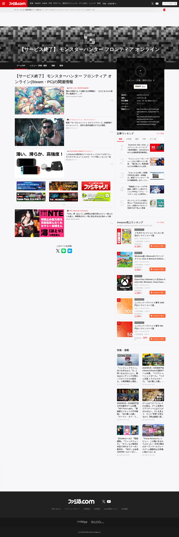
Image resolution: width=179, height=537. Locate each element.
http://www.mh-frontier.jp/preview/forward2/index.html (148, 118)
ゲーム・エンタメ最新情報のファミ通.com (28, 10)
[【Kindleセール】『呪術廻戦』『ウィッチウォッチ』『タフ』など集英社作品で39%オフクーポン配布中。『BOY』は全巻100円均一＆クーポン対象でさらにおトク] (128, 430)
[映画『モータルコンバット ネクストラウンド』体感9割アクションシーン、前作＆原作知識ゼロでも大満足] (39, 132)
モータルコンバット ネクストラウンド (82, 120)
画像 (53, 66)
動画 (99, 4)
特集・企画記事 (109, 4)
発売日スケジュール (70, 4)
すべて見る (160, 133)
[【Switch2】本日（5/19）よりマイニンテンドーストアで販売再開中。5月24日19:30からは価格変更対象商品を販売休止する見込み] (157, 148)
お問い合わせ (58, 509)
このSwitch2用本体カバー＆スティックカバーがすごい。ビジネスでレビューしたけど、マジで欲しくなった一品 (89, 157)
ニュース (93, 4)
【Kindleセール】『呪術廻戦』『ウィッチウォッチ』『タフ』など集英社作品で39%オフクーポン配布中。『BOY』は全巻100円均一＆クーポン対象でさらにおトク (127, 445)
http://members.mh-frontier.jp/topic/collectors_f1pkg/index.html (148, 111)
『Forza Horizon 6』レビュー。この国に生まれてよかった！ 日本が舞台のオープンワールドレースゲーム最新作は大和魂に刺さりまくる (153, 445)
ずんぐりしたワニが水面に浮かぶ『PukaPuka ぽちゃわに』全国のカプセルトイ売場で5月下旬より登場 (137, 204)
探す (144, 87)
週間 (136, 139)
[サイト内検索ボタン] (169, 3)
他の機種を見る (150, 101)
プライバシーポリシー (73, 509)
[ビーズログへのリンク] (97, 522)
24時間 (128, 139)
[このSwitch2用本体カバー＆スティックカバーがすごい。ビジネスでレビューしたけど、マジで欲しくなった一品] (39, 164)
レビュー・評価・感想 (38, 66)
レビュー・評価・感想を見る (139, 80)
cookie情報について (109, 509)
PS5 (50, 4)
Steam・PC (140, 101)
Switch (44, 4)
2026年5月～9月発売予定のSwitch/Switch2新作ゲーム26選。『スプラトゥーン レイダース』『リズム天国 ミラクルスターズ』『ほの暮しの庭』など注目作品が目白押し (153, 375)
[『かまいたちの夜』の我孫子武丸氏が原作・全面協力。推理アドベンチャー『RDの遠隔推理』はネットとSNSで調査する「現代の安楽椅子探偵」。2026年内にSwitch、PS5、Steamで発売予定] (157, 175)
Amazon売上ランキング (130, 222)
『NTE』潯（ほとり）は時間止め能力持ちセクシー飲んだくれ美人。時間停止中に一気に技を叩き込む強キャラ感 (89, 216)
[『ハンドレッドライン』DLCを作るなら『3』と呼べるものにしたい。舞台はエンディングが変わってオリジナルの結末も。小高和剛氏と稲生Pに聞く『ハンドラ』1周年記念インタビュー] (128, 360)
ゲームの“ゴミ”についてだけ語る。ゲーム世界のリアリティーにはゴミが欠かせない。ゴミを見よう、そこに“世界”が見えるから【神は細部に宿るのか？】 (152, 410)
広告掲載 (122, 509)
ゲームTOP (21, 66)
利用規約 (87, 509)
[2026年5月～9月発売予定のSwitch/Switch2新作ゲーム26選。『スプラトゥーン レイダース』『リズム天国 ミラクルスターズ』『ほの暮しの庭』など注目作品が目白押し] (153, 360)
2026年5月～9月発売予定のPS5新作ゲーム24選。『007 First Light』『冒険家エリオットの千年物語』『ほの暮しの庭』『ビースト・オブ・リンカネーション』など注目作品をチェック (128, 410)
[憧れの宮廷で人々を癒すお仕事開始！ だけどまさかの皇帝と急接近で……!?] (39, 100)
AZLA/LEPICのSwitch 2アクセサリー (81, 151)
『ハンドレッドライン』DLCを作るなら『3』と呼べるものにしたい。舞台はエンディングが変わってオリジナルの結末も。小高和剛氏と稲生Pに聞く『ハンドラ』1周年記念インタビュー (127, 375)
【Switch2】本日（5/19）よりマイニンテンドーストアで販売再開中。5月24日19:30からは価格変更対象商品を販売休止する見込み (138, 149)
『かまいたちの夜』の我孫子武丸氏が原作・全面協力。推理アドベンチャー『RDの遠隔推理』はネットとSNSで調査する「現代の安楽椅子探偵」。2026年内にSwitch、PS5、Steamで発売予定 (138, 177)
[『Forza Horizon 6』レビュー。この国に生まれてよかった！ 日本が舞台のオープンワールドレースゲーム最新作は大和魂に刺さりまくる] (153, 430)
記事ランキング (125, 133)
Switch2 (38, 4)
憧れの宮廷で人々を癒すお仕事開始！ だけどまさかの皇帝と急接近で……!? (89, 92)
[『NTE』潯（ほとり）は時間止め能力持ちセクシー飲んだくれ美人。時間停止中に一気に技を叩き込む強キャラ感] (39, 223)
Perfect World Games (73, 222)
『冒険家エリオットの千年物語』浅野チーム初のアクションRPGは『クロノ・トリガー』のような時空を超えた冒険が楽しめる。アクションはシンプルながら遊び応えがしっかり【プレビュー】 (137, 190)
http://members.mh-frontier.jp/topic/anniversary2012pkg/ (148, 123)
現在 (120, 139)
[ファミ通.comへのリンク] (17, 3)
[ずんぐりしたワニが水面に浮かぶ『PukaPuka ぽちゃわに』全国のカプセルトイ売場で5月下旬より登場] (157, 203)
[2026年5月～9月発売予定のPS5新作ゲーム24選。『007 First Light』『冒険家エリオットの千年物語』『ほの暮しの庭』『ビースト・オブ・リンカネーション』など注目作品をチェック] (128, 395)
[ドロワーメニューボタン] (3, 3)
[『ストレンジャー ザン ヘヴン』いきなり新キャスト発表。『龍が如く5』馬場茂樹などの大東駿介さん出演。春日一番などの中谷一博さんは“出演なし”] (157, 161)
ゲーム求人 (84, 4)
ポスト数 (152, 139)
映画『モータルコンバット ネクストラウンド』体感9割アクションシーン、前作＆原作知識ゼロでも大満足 (89, 124)
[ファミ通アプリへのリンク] (82, 522)
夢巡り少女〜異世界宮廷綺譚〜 (79, 88)
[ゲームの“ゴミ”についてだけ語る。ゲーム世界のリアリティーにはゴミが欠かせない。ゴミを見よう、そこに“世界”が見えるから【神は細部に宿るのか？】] (153, 395)
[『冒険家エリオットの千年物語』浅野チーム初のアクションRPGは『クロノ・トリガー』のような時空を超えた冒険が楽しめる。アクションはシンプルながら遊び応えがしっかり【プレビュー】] (157, 189)
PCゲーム (57, 4)
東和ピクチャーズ (71, 128)
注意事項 (96, 509)
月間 (144, 139)
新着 (31, 4)
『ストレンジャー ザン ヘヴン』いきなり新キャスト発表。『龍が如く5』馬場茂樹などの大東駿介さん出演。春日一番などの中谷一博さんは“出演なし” (137, 163)
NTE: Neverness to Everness (78, 211)
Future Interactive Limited (74, 97)
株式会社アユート (71, 162)
